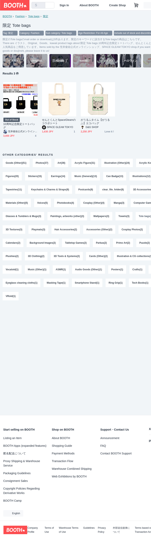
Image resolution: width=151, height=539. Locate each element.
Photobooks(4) (65, 202)
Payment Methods (63, 453)
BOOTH (7, 16)
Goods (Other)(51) (16, 162)
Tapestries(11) (14, 189)
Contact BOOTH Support (116, 453)
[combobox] (38, 5)
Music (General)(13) (85, 176)
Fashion (20, 16)
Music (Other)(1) (37, 269)
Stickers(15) (35, 176)
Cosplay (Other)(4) (94, 202)
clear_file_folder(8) (113, 189)
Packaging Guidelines (16, 473)
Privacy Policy (102, 530)
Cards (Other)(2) (98, 256)
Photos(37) (42, 162)
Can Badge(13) (114, 176)
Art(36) (61, 162)
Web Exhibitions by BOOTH (69, 476)
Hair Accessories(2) (66, 229)
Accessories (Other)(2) (99, 229)
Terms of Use (49, 530)
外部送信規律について (121, 530)
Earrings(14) (58, 176)
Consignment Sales (15, 480)
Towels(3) (123, 216)
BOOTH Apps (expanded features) (24, 445)
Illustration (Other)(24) (117, 162)
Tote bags (33, 16)
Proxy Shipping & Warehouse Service (21, 463)
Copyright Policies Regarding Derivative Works (21, 491)
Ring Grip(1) (116, 282)
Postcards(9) (85, 189)
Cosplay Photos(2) (132, 229)
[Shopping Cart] (136, 5)
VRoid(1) (11, 296)
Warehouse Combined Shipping (72, 468)
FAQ (103, 445)
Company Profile (32, 530)
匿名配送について (14, 453)
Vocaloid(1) (12, 269)
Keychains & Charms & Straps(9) (50, 189)
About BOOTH (89, 5)
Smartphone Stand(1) (87, 282)
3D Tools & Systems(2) (67, 256)
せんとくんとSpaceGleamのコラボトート (59, 121)
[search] (41, 5)
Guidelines (89, 528)
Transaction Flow (62, 461)
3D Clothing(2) (36, 256)
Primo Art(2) (123, 242)
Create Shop (117, 5)
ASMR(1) (61, 269)
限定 (45, 16)
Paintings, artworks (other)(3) (67, 216)
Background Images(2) (43, 242)
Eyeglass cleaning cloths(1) (21, 282)
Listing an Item (12, 438)
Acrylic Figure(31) (84, 162)
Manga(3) (119, 202)
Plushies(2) (12, 256)
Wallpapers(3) (101, 216)
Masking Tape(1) (56, 282)
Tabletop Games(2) (76, 242)
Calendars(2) (13, 242)
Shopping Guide (62, 445)
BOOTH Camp (12, 500)
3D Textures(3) (14, 229)
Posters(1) (117, 269)
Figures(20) (12, 176)
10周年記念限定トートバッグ (19, 126)
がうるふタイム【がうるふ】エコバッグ (95, 121)
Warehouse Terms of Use (69, 530)
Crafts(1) (137, 269)
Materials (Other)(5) (17, 202)
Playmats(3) (38, 229)
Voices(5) (42, 202)
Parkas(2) (101, 242)
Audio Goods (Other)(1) (88, 269)
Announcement (109, 438)
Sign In (64, 5)
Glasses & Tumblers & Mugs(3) (23, 216)
